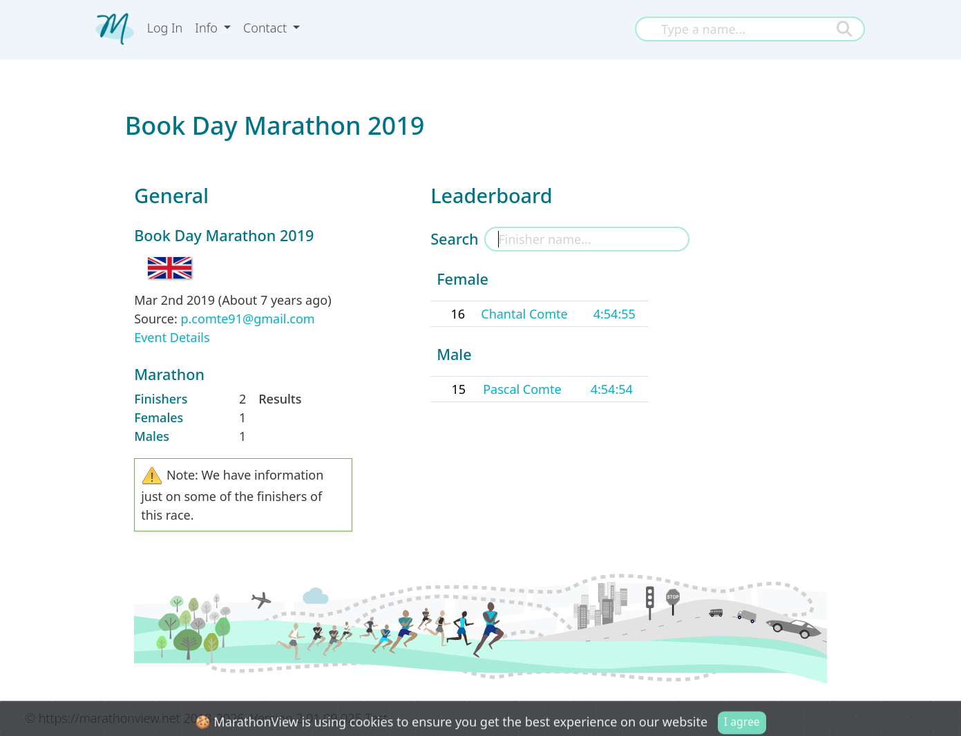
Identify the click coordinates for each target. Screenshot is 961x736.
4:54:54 (612, 389)
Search (454, 239)
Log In (165, 27)
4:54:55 (614, 313)
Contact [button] (266, 27)
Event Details (171, 337)
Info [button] (207, 27)
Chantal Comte (524, 313)
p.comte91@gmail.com (247, 318)
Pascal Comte (522, 389)
